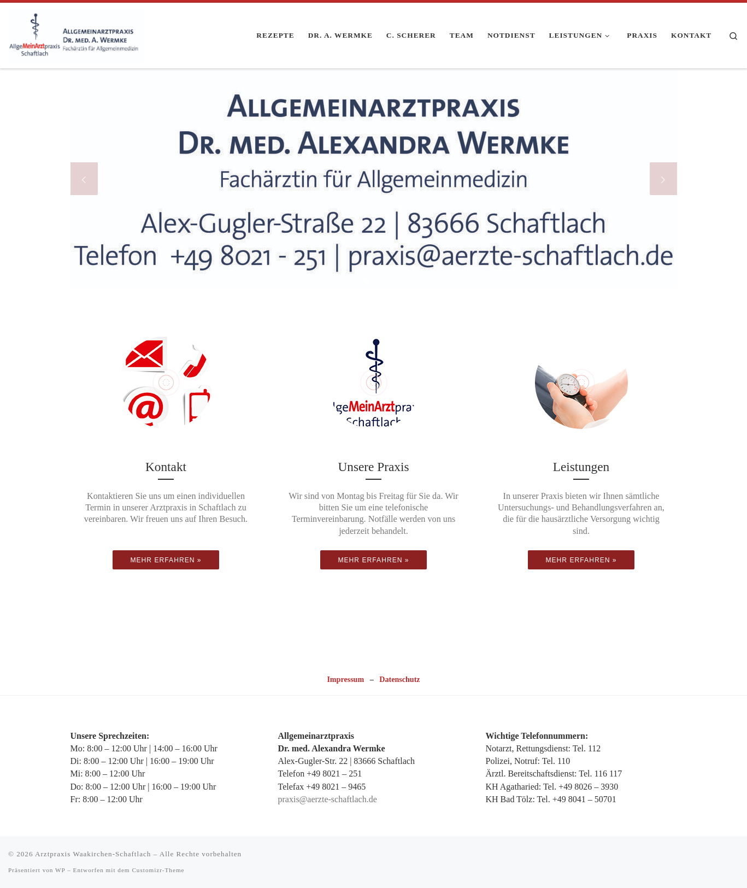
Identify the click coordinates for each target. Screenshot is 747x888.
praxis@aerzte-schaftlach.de (327, 799)
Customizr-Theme (158, 870)
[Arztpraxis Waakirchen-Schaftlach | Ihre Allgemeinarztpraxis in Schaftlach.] (76, 33)
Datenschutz (399, 679)
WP (60, 870)
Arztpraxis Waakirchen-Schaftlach (93, 854)
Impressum (345, 679)
